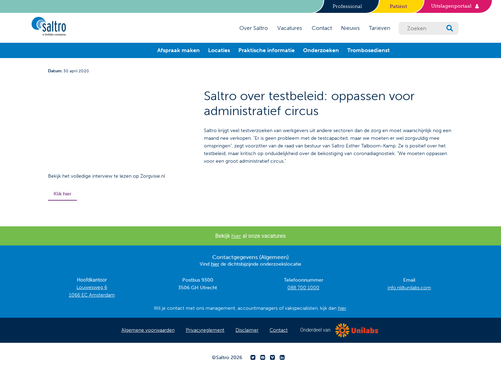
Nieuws (350, 28)
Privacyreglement (205, 330)
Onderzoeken (321, 50)
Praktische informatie (266, 50)
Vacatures (289, 28)
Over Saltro (253, 28)
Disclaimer (247, 330)
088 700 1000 (303, 288)
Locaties (219, 50)
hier (236, 236)
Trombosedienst (368, 50)
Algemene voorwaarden (148, 330)
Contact (322, 28)
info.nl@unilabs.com (409, 288)
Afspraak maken (178, 50)
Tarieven (379, 28)
